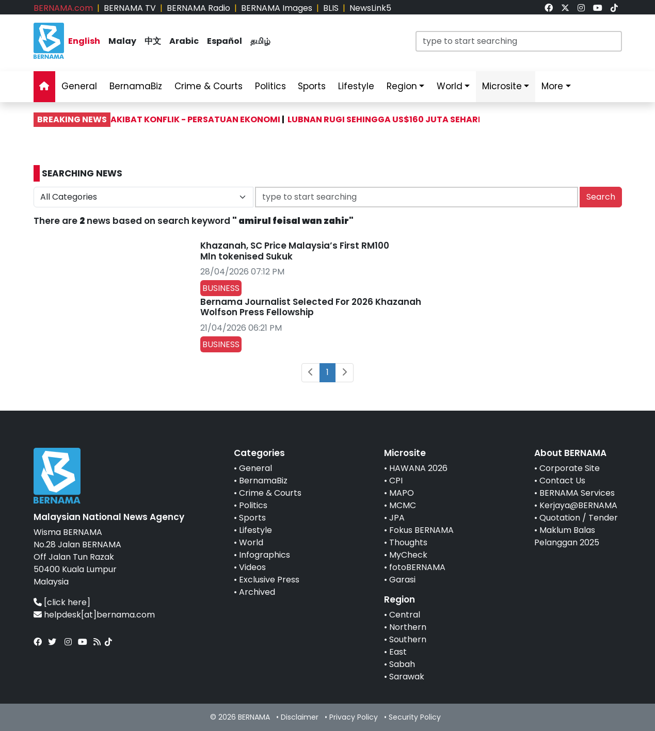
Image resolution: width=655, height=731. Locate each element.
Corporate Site (569, 468)
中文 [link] (153, 41)
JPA (397, 518)
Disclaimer (299, 717)
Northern (407, 627)
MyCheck (408, 555)
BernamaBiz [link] (135, 86)
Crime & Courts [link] (208, 86)
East (398, 652)
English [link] (84, 41)
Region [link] (402, 86)
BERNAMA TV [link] (130, 8)
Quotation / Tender (578, 518)
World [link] (449, 86)
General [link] (79, 86)
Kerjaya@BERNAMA (578, 505)
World (251, 542)
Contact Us (562, 480)
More (552, 86)
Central (404, 615)
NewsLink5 (370, 8)
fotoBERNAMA (417, 567)
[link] (549, 8)
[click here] (67, 602)
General (255, 468)
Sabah (402, 664)
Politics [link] (270, 86)
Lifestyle (255, 530)
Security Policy (415, 717)
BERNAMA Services (577, 493)
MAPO (401, 493)
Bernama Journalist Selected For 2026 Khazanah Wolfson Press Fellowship (310, 307)
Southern (407, 639)
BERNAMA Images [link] (276, 8)
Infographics (264, 555)
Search (600, 197)
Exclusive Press (269, 580)
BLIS (331, 8)
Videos (252, 567)
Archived (257, 592)
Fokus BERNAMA (421, 530)
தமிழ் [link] (260, 41)
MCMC (402, 505)
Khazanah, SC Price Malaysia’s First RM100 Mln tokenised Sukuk (294, 250)
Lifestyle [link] (356, 86)
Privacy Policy (353, 717)
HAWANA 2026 (418, 468)
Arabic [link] (184, 41)
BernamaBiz (263, 480)
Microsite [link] (502, 86)
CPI (396, 480)
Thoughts (408, 542)
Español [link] (224, 41)
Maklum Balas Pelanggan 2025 (566, 536)
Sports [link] (312, 86)
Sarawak (406, 677)
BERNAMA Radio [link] (198, 8)
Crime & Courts (270, 493)
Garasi (402, 580)
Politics (253, 505)
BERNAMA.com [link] (63, 8)
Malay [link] (122, 41)
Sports (252, 518)
